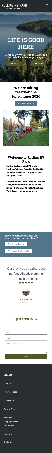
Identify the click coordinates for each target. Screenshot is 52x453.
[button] (2, 127)
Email (7, 383)
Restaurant (9, 425)
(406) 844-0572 (10, 392)
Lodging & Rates (11, 421)
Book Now (8, 418)
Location (9, 401)
